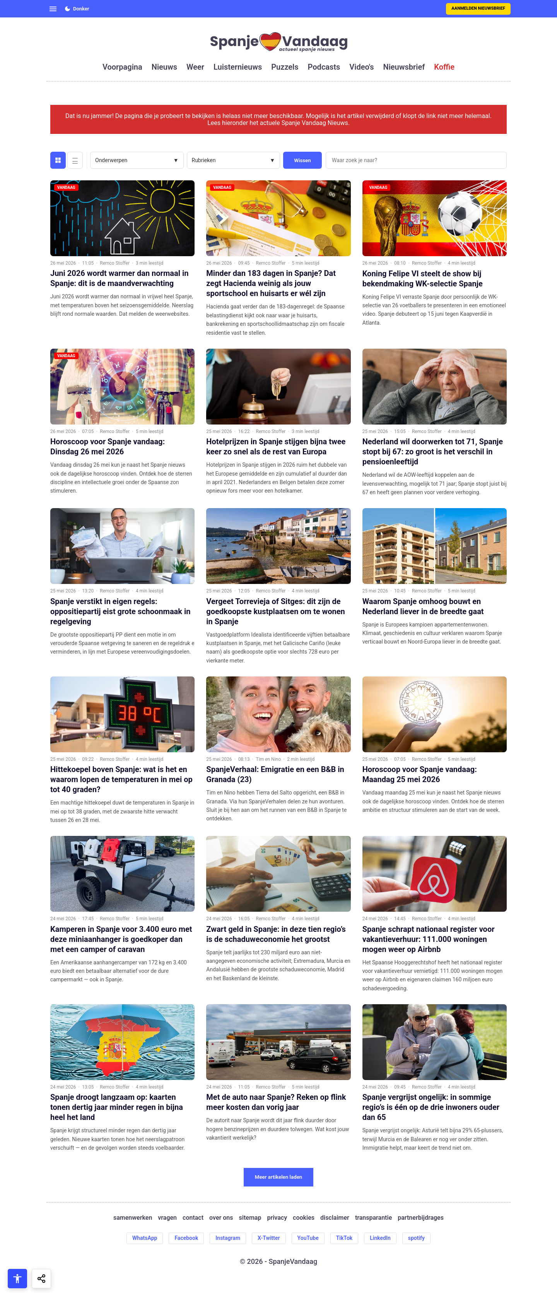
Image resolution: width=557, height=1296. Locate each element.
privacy (277, 1217)
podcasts (324, 67)
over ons (221, 1217)
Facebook (186, 1238)
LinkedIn (380, 1238)
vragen (167, 1217)
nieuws (164, 67)
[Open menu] (53, 8)
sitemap (250, 1217)
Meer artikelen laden (278, 1177)
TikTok (344, 1238)
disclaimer (334, 1217)
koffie (444, 67)
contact (193, 1217)
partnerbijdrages (421, 1217)
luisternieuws (238, 67)
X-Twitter (269, 1238)
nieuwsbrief (404, 67)
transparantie (373, 1217)
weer (195, 67)
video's (361, 67)
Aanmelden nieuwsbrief (478, 8)
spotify (416, 1238)
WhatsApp (144, 1238)
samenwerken (132, 1217)
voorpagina (122, 67)
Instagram (227, 1238)
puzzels (284, 67)
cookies (303, 1217)
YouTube (308, 1238)
